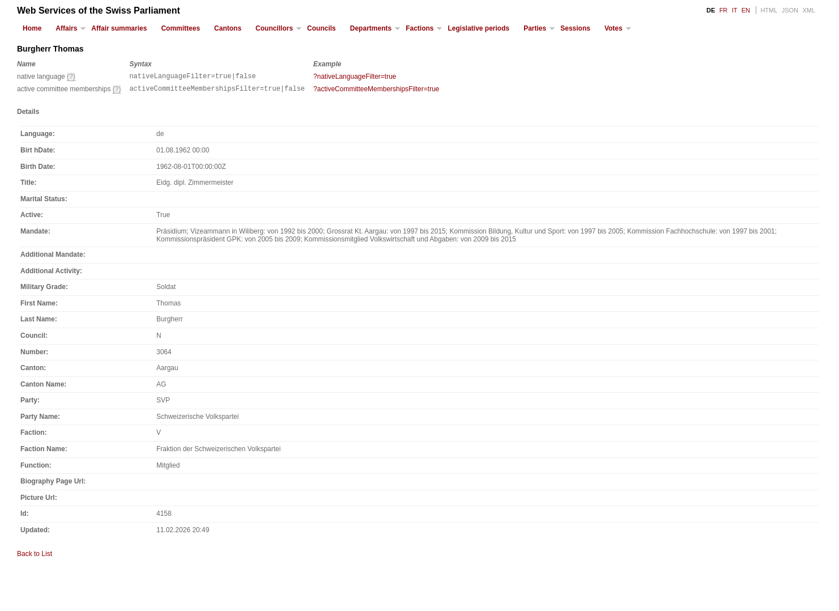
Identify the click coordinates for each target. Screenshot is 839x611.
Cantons (227, 28)
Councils (321, 28)
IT (735, 10)
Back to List (34, 557)
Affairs (66, 28)
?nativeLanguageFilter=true (354, 76)
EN (746, 10)
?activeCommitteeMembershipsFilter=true (376, 91)
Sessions (575, 28)
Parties (534, 28)
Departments (370, 28)
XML (808, 10)
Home (32, 28)
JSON (790, 10)
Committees (180, 28)
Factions (419, 28)
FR (723, 10)
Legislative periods (478, 28)
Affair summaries (119, 28)
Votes (613, 28)
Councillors (274, 28)
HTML (768, 10)
